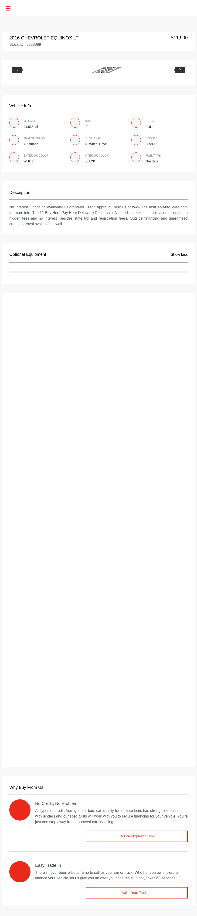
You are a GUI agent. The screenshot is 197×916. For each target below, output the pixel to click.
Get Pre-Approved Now (136, 836)
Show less (179, 254)
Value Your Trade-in (136, 893)
